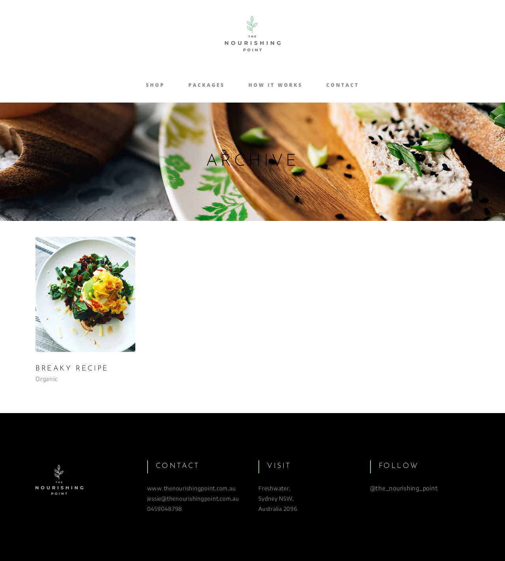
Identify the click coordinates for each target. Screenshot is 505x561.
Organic (47, 378)
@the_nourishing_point (404, 488)
